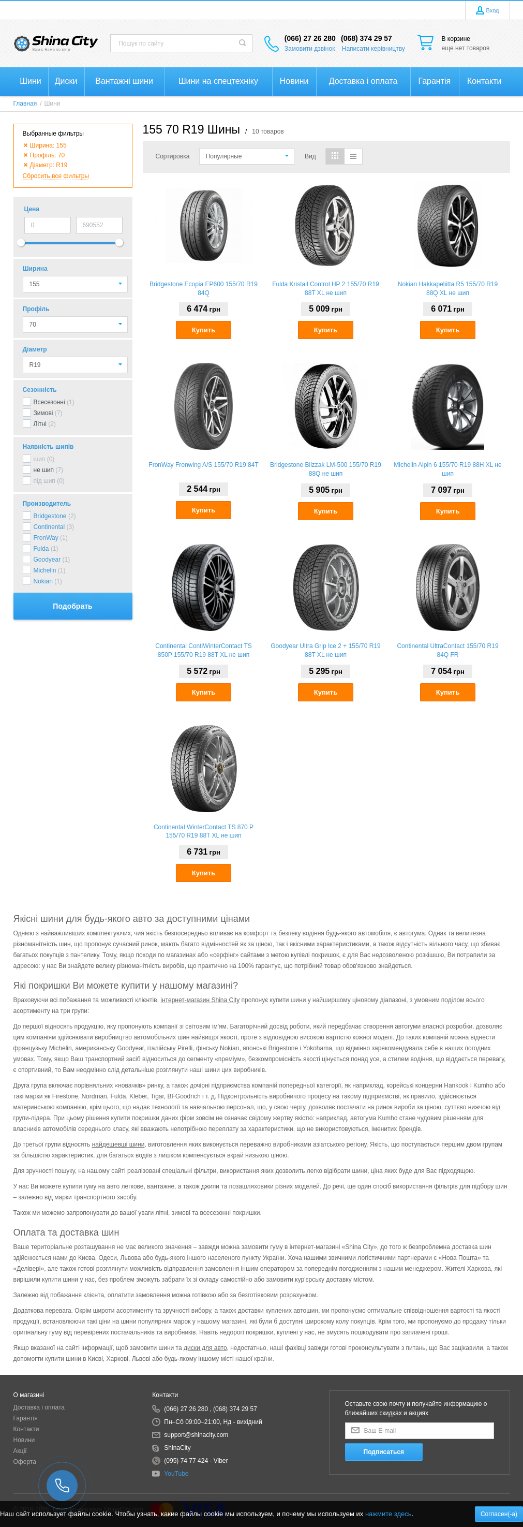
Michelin (45, 570)
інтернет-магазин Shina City (200, 1000)
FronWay (46, 537)
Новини (24, 1440)
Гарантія (25, 1418)
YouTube (176, 1473)
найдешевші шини (118, 1144)
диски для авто (205, 1348)
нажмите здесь (388, 1514)
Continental (49, 527)
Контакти (26, 1429)
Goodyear (47, 559)
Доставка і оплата (39, 1407)
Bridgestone (50, 516)
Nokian (43, 581)
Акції (20, 1451)
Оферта (24, 1461)
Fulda (41, 548)
